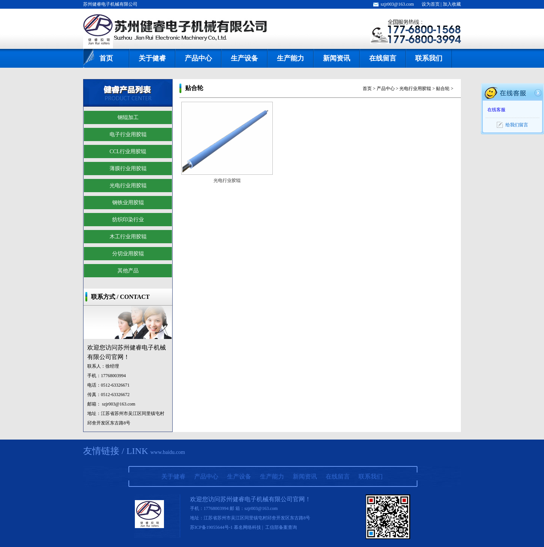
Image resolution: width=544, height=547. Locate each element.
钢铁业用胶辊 (128, 202)
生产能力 (290, 58)
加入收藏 (452, 4)
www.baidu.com (167, 452)
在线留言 (382, 58)
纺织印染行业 (128, 219)
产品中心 (198, 58)
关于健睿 (152, 58)
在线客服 (496, 109)
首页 (106, 58)
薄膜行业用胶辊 (128, 168)
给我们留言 (516, 124)
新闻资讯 (336, 58)
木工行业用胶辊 (128, 236)
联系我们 (428, 58)
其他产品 (128, 271)
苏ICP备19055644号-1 (211, 527)
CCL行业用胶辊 (128, 151)
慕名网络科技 (247, 527)
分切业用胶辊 (128, 253)
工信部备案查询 (281, 527)
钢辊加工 (128, 117)
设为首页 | (432, 4)
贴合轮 (443, 88)
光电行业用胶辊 (128, 185)
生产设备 (244, 58)
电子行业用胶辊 (128, 134)
